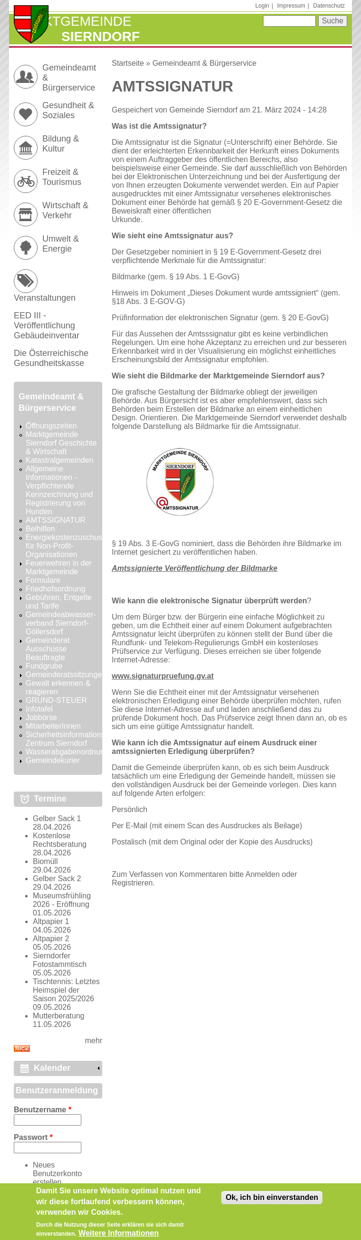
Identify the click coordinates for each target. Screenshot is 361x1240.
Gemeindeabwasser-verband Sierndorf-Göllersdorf (61, 623)
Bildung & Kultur (60, 143)
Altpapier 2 (51, 939)
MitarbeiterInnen (53, 726)
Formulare (43, 580)
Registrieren (132, 883)
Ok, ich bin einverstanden (271, 1199)
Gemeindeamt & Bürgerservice (204, 63)
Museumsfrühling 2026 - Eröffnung (62, 900)
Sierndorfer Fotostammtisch (60, 960)
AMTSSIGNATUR (56, 520)
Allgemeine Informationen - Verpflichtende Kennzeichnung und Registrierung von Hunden (59, 490)
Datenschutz (329, 5)
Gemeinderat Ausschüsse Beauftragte (48, 648)
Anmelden (262, 874)
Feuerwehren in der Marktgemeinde (59, 567)
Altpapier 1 (51, 921)
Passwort (33, 1137)
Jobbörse (41, 717)
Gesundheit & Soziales (68, 110)
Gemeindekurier (53, 760)
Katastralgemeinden (59, 460)
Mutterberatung (59, 1016)
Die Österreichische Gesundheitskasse (51, 358)
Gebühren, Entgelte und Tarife (59, 601)
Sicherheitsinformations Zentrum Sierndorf (65, 739)
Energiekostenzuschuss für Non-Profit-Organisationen (66, 546)
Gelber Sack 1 (57, 818)
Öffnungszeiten (51, 426)
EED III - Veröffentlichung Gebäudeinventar (46, 325)
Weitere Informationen (118, 1234)
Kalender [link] (52, 1068)
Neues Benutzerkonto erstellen (57, 1173)
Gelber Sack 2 (57, 878)
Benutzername (42, 1110)
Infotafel (39, 709)
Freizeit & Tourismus (61, 177)
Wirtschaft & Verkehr (65, 210)
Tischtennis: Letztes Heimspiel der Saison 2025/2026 (66, 990)
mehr (93, 1041)
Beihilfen (40, 529)
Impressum (291, 5)
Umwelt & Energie (60, 244)
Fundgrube (44, 666)
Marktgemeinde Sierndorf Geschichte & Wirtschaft (61, 443)
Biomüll (45, 861)
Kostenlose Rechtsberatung (60, 840)
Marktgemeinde (72, 21)
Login (262, 5)
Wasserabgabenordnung (67, 752)
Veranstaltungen (45, 298)
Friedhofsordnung (55, 589)
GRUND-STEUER (56, 700)
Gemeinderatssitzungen (66, 675)
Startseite (128, 63)
